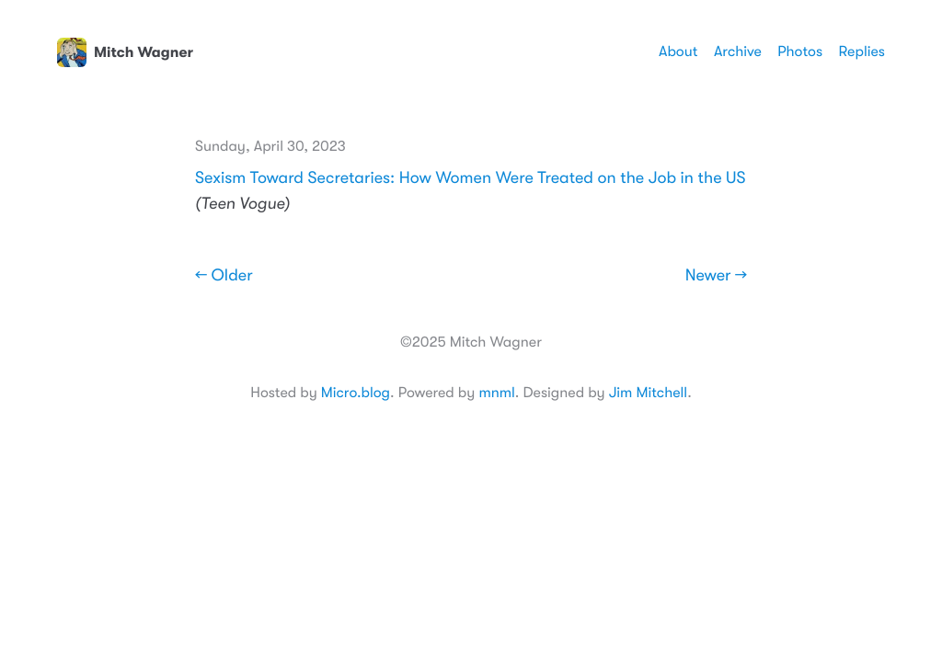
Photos (799, 51)
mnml (496, 392)
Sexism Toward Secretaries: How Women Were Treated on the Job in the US (470, 178)
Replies (862, 51)
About (678, 51)
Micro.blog (355, 392)
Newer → (716, 276)
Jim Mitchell (648, 392)
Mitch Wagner (125, 52)
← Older (224, 276)
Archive (738, 51)
